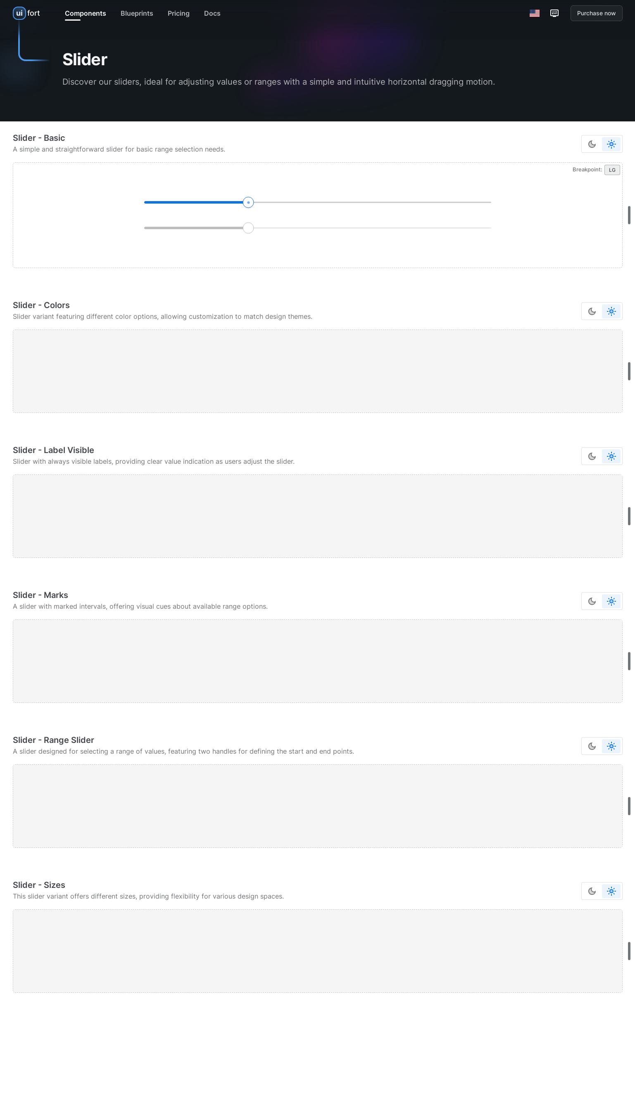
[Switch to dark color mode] (592, 144)
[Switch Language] (534, 13)
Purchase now (596, 13)
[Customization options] (554, 13)
